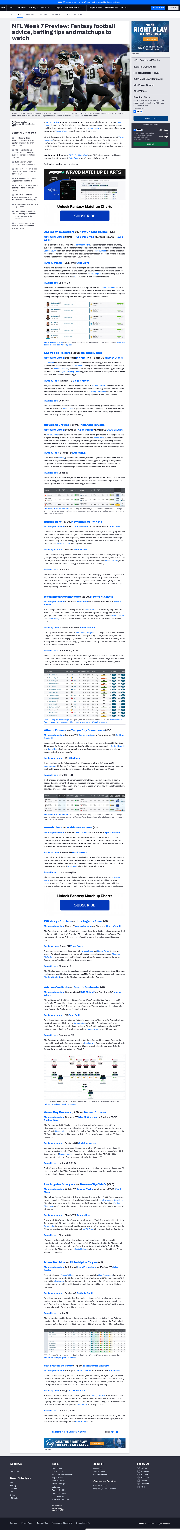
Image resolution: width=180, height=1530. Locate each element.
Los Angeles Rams (89, 921)
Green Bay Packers (57, 1112)
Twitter (144, 1468)
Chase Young (53, 619)
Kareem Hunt (79, 453)
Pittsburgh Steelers (58, 921)
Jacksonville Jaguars (59, 232)
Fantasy (30, 14)
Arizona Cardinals (56, 987)
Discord (144, 1481)
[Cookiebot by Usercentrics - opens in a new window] (16, 1525)
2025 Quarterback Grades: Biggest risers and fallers (24, 179)
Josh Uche (114, 526)
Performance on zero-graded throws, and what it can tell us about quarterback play (24, 197)
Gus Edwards (79, 852)
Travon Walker (52, 122)
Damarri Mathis (65, 1154)
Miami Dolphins (54, 1262)
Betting (78, 14)
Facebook (145, 1478)
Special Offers (99, 1471)
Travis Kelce (49, 1226)
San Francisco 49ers (58, 1365)
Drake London (86, 735)
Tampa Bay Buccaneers (88, 730)
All (12, 14)
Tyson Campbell (94, 274)
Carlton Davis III (117, 746)
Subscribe (97, 1468)
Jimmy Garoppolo (98, 392)
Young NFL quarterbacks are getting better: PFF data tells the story (25, 187)
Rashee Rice (83, 1215)
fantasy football (99, 386)
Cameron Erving (85, 237)
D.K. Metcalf (88, 992)
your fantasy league (84, 633)
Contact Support (100, 1486)
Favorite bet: (51, 283)
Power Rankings (58, 1484)
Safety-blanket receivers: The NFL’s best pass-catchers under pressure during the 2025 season (24, 215)
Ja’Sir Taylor (88, 1229)
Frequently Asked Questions (104, 1489)
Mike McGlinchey (87, 1117)
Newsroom (14, 1471)
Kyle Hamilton (112, 832)
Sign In (173, 8)
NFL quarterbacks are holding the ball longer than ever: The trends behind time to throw (23, 153)
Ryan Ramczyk (83, 245)
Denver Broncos (95, 1112)
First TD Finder (58, 1471)
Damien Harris (111, 561)
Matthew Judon (63, 544)
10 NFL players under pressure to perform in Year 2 (23, 163)
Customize (159, 1516)
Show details (38, 1525)
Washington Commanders (62, 596)
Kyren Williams (87, 951)
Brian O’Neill (84, 1370)
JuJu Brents (99, 438)
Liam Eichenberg (86, 1267)
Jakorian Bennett (114, 358)
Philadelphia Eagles (84, 1262)
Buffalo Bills (52, 521)
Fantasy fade (51, 381)
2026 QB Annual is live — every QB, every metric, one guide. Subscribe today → (90, 2)
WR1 (76, 277)
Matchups (56, 1487)
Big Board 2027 (58, 1496)
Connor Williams (67, 1275)
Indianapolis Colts (92, 424)
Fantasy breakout (53, 263)
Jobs (12, 1468)
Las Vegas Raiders (57, 352)
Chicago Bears (91, 352)
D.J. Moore (82, 358)
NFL (20, 14)
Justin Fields (76, 366)
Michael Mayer (81, 381)
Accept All (159, 1507)
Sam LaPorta (82, 832)
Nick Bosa (114, 1370)
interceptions (80, 1023)
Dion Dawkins (81, 526)
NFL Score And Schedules (62, 1474)
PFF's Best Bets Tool (78, 155)
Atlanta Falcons (55, 730)
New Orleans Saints (93, 232)
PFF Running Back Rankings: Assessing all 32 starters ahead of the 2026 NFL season (23, 141)
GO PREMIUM (158, 8)
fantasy (61, 458)
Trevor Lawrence (108, 288)
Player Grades (57, 1478)
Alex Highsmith (114, 926)
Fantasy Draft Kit (59, 1490)
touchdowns (49, 766)
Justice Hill (72, 866)
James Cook (80, 549)
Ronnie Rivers (103, 951)
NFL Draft (57, 14)
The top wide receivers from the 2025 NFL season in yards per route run (24, 171)
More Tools (151, 118)
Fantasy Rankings (59, 1493)
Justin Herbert (80, 1249)
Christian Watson (87, 1143)
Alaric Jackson (83, 926)
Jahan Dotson (87, 627)
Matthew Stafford (52, 977)
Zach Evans (76, 946)
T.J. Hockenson (77, 1390)
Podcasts (145, 1484)
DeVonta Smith (85, 1293)
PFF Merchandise (100, 1474)
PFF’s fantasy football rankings (56, 720)
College (43, 14)
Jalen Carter (58, 1281)
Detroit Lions (53, 827)
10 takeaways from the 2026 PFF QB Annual (25, 205)
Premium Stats (58, 1481)
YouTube (144, 1474)
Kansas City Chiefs (93, 1184)
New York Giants (101, 596)
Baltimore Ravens (79, 827)
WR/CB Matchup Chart (69, 372)
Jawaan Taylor (84, 1189)
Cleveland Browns (56, 424)
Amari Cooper (85, 430)
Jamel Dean (53, 749)
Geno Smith (74, 1015)
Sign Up (150, 144)
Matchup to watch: (54, 237)
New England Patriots (86, 521)
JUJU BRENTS (115, 430)
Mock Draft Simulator (60, 1499)
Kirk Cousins (81, 1404)
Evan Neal (82, 601)
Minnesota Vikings (96, 1365)
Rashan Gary (51, 1120)
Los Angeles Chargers (59, 1184)
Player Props (57, 1468)
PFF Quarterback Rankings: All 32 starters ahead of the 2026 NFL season (24, 225)
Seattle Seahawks (87, 987)
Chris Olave (82, 263)
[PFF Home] (3, 7)
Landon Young (93, 128)
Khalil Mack (105, 1200)
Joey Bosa (118, 1200)
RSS (143, 1487)
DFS (68, 14)
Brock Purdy (80, 1421)
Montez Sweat (117, 616)
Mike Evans (75, 758)
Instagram (145, 1471)
